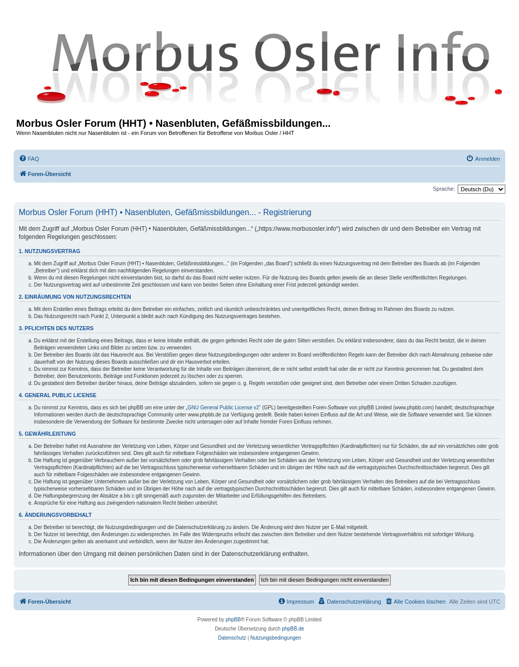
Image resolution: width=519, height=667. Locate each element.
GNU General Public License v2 (223, 407)
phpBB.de (293, 628)
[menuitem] (29, 159)
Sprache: (444, 189)
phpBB (233, 619)
